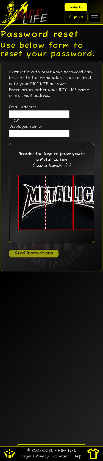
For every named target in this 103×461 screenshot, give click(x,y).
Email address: (23, 107)
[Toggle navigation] (94, 18)
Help (77, 456)
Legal (26, 456)
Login (76, 7)
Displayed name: (25, 126)
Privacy (42, 456)
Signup (76, 17)
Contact (61, 456)
